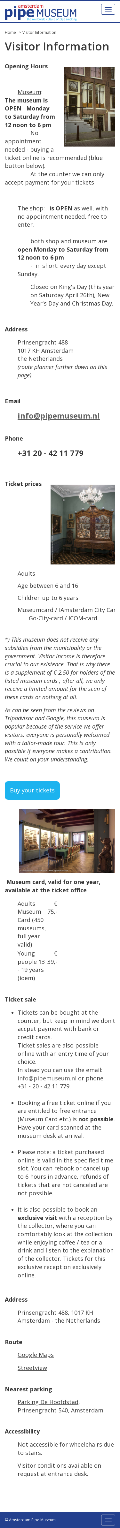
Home (10, 32)
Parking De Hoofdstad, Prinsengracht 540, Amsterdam (60, 1406)
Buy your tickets (32, 790)
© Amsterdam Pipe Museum (30, 1520)
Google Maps (36, 1354)
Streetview (32, 1368)
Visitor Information (39, 32)
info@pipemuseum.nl (59, 415)
